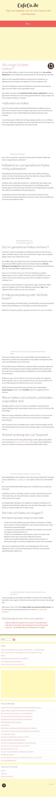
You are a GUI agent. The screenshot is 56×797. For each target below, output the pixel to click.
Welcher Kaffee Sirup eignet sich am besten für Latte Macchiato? (26, 623)
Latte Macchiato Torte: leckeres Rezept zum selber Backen (16, 719)
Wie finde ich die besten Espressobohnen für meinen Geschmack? (27, 625)
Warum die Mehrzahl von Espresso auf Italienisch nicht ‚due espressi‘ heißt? (21, 757)
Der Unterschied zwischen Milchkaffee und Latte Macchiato (17, 716)
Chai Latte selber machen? (8, 734)
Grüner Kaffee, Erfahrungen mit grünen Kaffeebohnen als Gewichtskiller (20, 731)
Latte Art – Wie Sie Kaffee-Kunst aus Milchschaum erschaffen (25, 627)
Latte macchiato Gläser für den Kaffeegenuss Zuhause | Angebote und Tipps (21, 652)
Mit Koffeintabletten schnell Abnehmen (11, 722)
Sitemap (3, 655)
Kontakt (3, 771)
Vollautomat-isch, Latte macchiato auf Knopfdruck (14, 658)
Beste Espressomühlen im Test (9, 749)
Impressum (4, 773)
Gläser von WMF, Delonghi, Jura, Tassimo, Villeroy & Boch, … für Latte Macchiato (22, 650)
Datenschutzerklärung (7, 776)
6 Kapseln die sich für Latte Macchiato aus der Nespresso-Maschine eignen (21, 707)
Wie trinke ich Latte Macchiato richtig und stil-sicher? (15, 737)
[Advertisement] (28, 45)
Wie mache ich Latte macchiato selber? (11, 661)
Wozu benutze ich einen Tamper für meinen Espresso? (15, 746)
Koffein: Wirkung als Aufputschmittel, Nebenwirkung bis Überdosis (19, 728)
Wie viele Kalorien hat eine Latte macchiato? (13, 664)
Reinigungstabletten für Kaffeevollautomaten (13, 740)
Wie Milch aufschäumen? (7, 754)
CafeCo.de (27, 5)
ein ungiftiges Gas (20, 480)
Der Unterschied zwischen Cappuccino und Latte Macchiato (17, 713)
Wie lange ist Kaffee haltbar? (8, 760)
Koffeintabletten (5, 725)
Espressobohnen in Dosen (22, 442)
